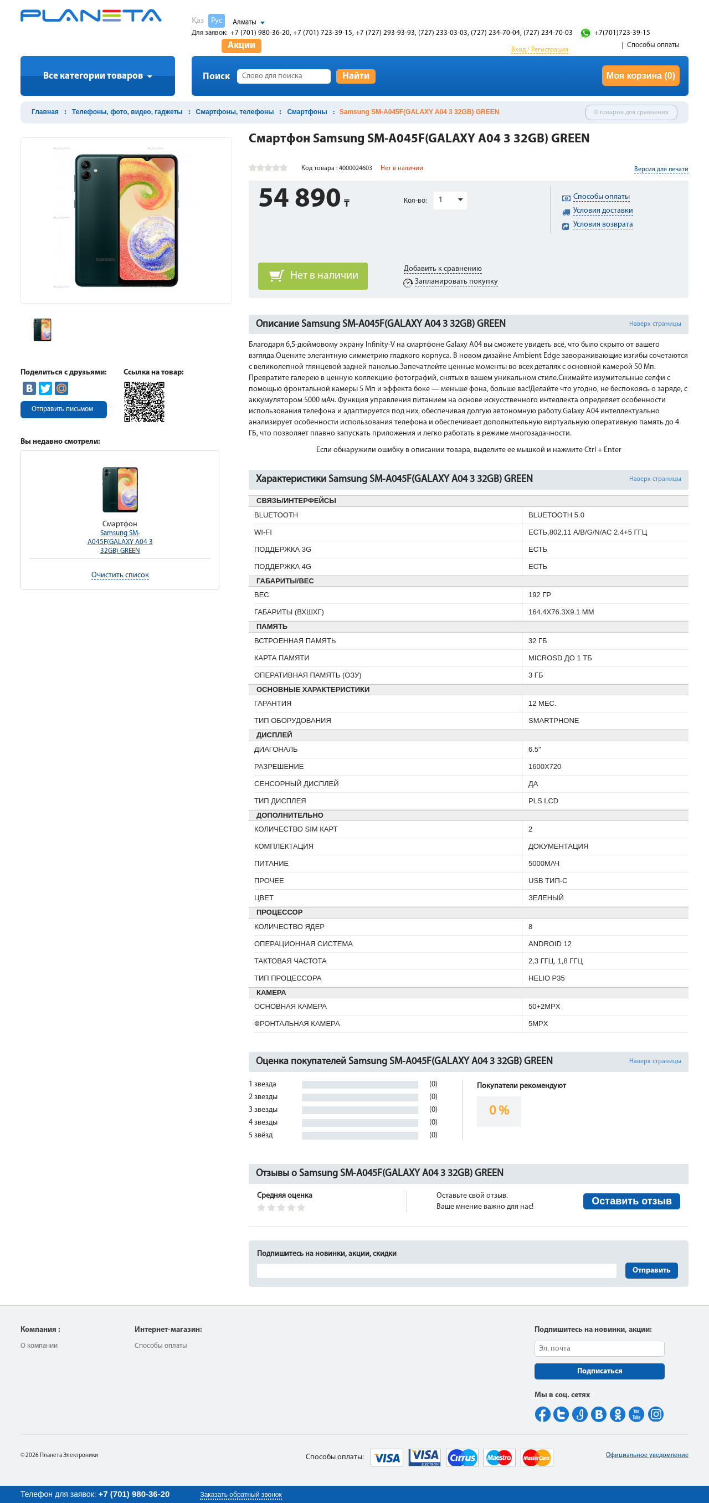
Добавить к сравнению (443, 269)
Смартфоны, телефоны (235, 112)
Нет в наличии (324, 275)
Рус (216, 21)
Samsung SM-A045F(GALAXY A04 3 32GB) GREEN (120, 542)
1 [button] (441, 200)
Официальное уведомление (647, 1455)
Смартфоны (307, 112)
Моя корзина (641, 75)
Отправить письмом (62, 409)
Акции (241, 45)
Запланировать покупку (456, 282)
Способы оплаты (653, 45)
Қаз (198, 21)
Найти (355, 76)
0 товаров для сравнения (631, 112)
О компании (39, 1346)
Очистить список (120, 575)
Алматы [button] (244, 22)
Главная (45, 112)
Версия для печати (661, 169)
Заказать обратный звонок (240, 1495)
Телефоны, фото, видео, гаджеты (127, 112)
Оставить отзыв (632, 1201)
